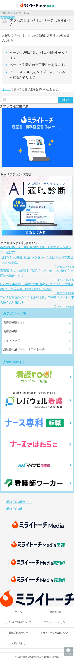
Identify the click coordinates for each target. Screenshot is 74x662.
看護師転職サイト (14, 322)
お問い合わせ (18, 643)
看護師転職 (7, 17)
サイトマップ (11, 340)
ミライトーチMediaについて (55, 632)
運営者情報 (55, 611)
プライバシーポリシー (55, 622)
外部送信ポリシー (18, 632)
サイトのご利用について (18, 622)
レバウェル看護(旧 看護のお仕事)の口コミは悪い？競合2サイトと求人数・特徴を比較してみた (37, 288)
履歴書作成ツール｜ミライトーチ (24, 349)
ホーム (6, 89)
